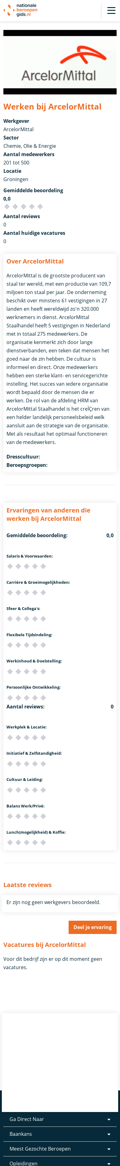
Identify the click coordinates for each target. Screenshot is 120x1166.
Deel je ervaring (93, 927)
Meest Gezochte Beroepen (40, 1148)
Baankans (21, 1134)
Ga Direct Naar (27, 1119)
